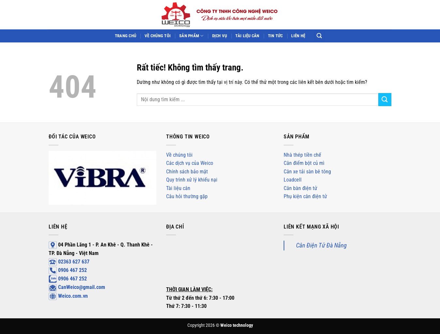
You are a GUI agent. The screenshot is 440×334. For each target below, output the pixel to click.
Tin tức (275, 35)
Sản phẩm (191, 36)
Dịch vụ (219, 35)
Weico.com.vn (68, 296)
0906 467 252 (68, 270)
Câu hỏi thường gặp (187, 196)
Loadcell (293, 180)
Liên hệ (298, 35)
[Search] (319, 36)
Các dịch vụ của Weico (189, 163)
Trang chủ (125, 35)
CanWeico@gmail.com (77, 287)
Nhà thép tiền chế (302, 155)
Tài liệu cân (247, 35)
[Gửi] (384, 99)
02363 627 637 (69, 262)
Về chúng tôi (158, 35)
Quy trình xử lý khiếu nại (191, 180)
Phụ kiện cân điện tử (305, 196)
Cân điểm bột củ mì (304, 163)
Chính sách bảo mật (187, 171)
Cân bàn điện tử (300, 188)
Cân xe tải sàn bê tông (307, 171)
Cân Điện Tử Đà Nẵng (321, 245)
